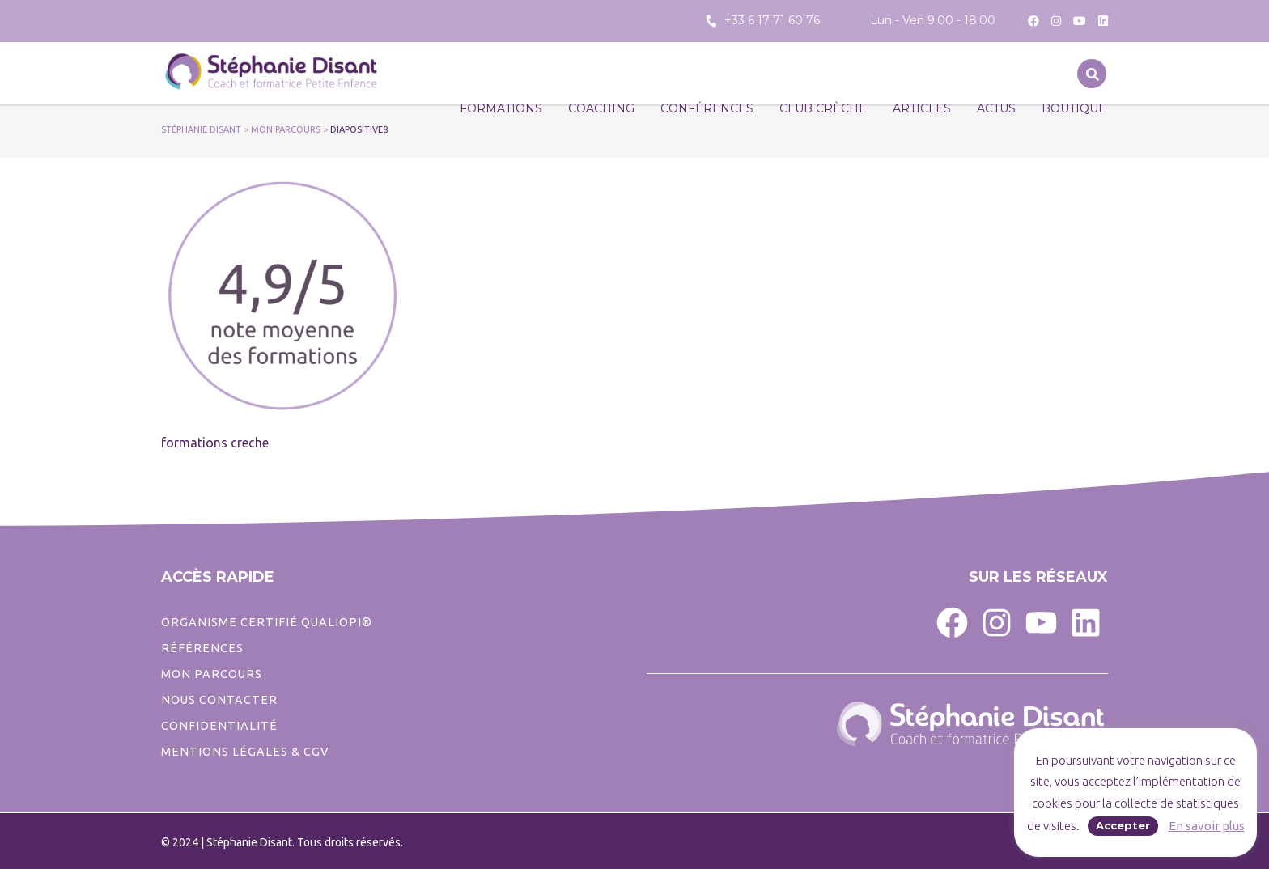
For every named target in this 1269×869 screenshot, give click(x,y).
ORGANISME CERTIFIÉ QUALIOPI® (266, 622)
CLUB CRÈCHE (823, 108)
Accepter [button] (1123, 825)
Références (202, 648)
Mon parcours (211, 674)
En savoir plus (1207, 826)
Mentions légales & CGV (245, 751)
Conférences (706, 108)
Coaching (601, 108)
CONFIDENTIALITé (219, 725)
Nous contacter (219, 699)
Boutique (1074, 108)
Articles (922, 108)
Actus (996, 108)
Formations (501, 108)
